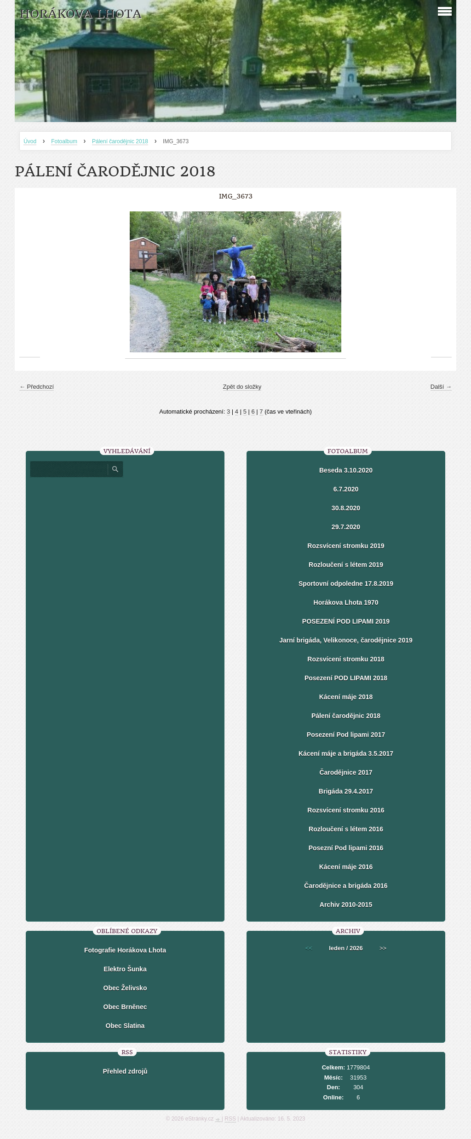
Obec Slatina (125, 1025)
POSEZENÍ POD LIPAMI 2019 (346, 621)
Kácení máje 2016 (346, 866)
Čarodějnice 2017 (345, 772)
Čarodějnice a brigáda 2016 (345, 885)
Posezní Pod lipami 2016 (346, 848)
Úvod (29, 141)
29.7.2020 (346, 527)
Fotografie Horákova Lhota (125, 950)
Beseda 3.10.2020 (346, 470)
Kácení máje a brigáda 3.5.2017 (346, 753)
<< (308, 948)
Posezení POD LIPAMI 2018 (345, 678)
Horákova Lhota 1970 (346, 602)
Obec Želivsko (125, 988)
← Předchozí (36, 386)
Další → (441, 386)
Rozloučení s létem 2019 (346, 564)
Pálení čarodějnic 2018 (120, 141)
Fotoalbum (64, 141)
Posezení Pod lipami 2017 (346, 734)
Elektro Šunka (124, 969)
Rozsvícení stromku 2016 (345, 810)
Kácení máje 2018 (346, 697)
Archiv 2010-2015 (346, 904)
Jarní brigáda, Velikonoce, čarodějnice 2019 (345, 640)
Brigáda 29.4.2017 (346, 791)
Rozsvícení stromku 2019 (345, 545)
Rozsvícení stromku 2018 (345, 659)
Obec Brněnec (125, 1006)
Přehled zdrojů (125, 1071)
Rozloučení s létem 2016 (346, 829)
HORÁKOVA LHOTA (80, 14)
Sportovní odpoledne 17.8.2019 (346, 583)
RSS (230, 1119)
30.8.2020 (346, 508)
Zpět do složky (242, 386)
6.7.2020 (346, 489)
